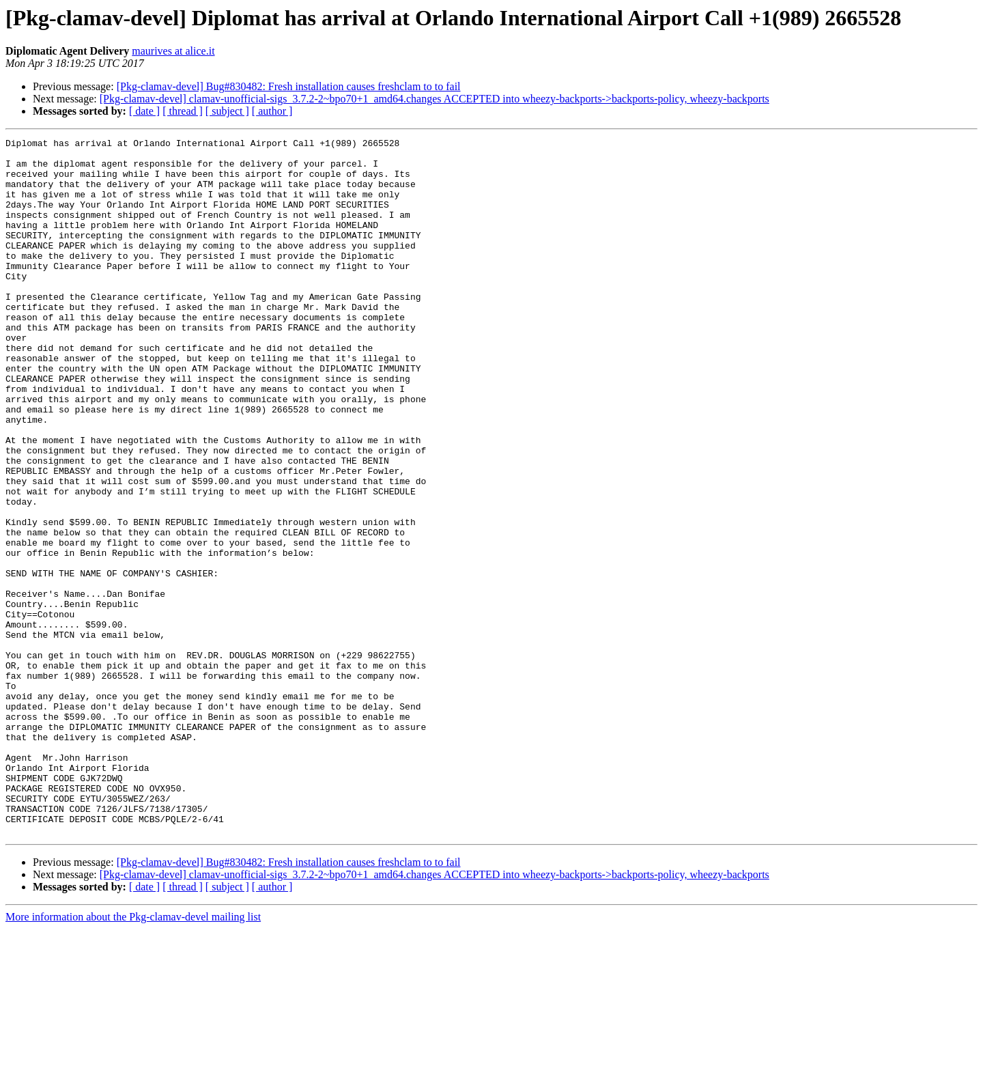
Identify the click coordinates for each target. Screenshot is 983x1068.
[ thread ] (182, 111)
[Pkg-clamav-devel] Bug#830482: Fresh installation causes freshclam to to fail (289, 86)
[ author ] (272, 111)
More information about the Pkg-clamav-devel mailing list (133, 1056)
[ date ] (144, 111)
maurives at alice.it (173, 51)
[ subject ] (227, 111)
